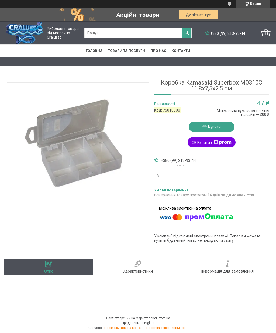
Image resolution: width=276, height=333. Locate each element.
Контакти (181, 51)
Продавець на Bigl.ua (138, 323)
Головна (94, 51)
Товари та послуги (126, 51)
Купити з (214, 142)
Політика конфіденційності (167, 328)
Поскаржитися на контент (124, 328)
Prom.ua (164, 318)
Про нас (158, 51)
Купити (214, 127)
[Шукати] (186, 33)
